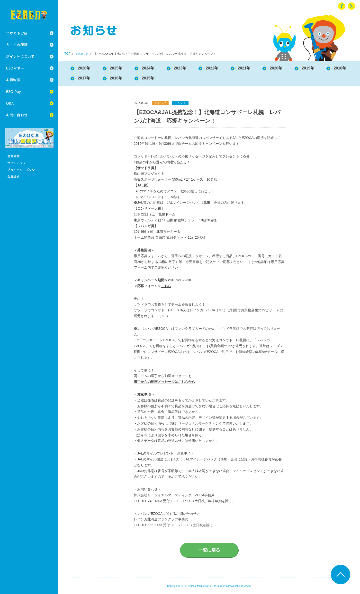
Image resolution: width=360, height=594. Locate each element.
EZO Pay (13, 91)
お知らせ (82, 54)
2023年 (180, 68)
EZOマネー (15, 68)
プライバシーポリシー (22, 170)
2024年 (148, 68)
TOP (67, 53)
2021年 (244, 68)
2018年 (340, 68)
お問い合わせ (16, 115)
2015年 (148, 78)
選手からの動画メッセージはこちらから (164, 382)
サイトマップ (16, 163)
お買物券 (13, 80)
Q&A (10, 103)
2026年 (84, 68)
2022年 (212, 68)
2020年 (276, 68)
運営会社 (13, 156)
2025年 (116, 68)
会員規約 (13, 177)
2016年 (116, 78)
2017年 (84, 78)
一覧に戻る (209, 550)
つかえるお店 (16, 33)
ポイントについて (20, 56)
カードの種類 (16, 44)
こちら (166, 286)
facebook (341, 6)
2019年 (308, 68)
